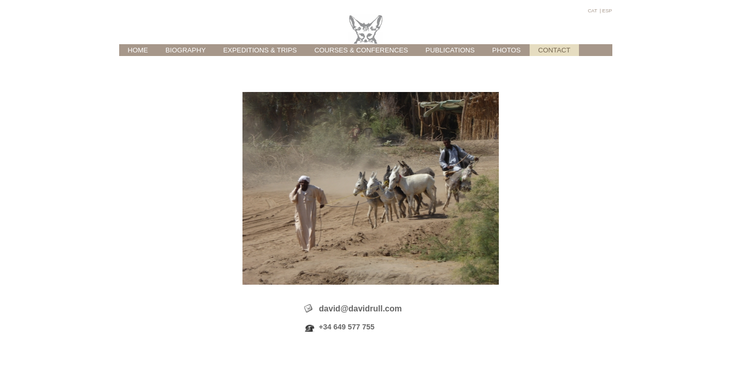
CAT (592, 10)
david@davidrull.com (353, 313)
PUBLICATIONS (450, 50)
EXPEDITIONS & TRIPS (259, 50)
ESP (607, 10)
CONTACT (554, 50)
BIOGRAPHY (185, 50)
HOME (138, 50)
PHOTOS (506, 50)
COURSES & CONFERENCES (361, 50)
